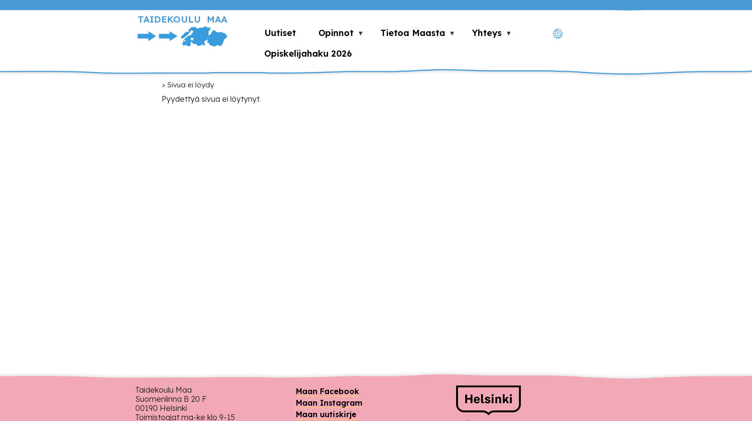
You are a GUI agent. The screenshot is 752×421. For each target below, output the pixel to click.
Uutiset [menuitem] (280, 32)
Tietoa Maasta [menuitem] (412, 35)
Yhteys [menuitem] (486, 35)
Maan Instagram (329, 403)
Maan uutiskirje (326, 414)
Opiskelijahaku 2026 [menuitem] (308, 53)
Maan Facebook (327, 391)
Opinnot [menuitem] (335, 35)
